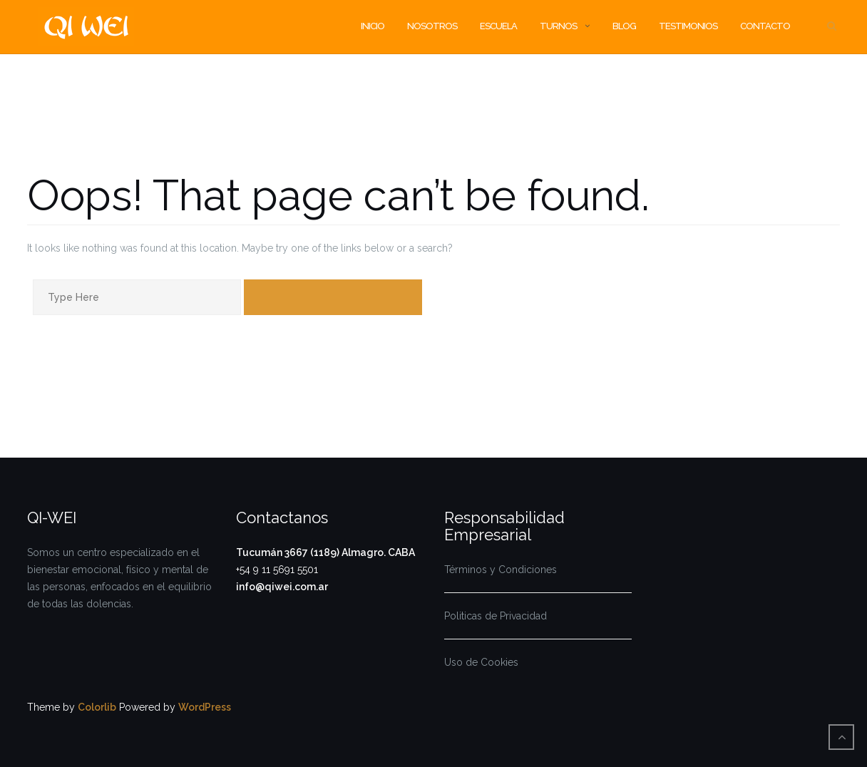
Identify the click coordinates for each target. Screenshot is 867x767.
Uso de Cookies (481, 662)
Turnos (558, 26)
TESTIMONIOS (688, 26)
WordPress (204, 707)
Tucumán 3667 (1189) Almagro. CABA (325, 552)
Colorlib (97, 707)
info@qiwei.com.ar (282, 586)
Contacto (765, 26)
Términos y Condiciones (500, 569)
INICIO (372, 26)
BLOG (624, 26)
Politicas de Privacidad (495, 616)
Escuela (498, 26)
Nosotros (432, 26)
